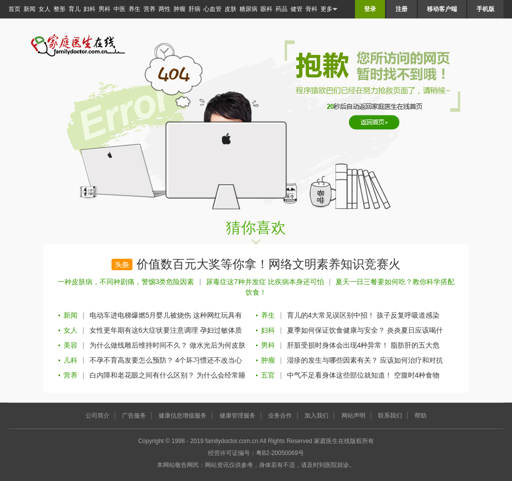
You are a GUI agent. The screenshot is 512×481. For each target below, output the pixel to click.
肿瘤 (180, 8)
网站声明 (354, 415)
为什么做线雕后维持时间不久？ (139, 345)
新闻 (30, 8)
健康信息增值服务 (182, 415)
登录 (370, 8)
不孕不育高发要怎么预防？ (132, 360)
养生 (134, 8)
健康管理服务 (238, 415)
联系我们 (390, 415)
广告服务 (134, 415)
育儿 (74, 8)
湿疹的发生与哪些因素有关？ (332, 360)
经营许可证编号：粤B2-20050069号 (256, 453)
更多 (329, 9)
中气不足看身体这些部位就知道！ (339, 375)
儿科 (71, 360)
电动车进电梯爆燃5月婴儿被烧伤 (141, 315)
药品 (282, 8)
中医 (120, 8)
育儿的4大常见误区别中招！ (331, 315)
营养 (150, 8)
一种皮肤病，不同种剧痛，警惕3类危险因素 (126, 282)
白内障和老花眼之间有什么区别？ (142, 375)
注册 (402, 8)
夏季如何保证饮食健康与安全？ (336, 330)
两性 (164, 8)
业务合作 (280, 415)
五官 (268, 375)
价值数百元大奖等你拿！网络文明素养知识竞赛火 (268, 264)
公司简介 (98, 415)
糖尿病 (249, 8)
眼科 (266, 8)
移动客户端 (442, 8)
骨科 (312, 8)
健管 (296, 8)
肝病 (194, 8)
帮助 (420, 415)
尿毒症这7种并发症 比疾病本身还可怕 (265, 282)
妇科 (90, 8)
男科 (104, 8)
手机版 (485, 8)
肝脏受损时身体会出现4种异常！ (338, 345)
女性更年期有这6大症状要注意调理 (144, 330)
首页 (14, 8)
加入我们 (316, 415)
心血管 (213, 8)
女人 (44, 8)
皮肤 (230, 8)
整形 (60, 8)
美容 (71, 345)
